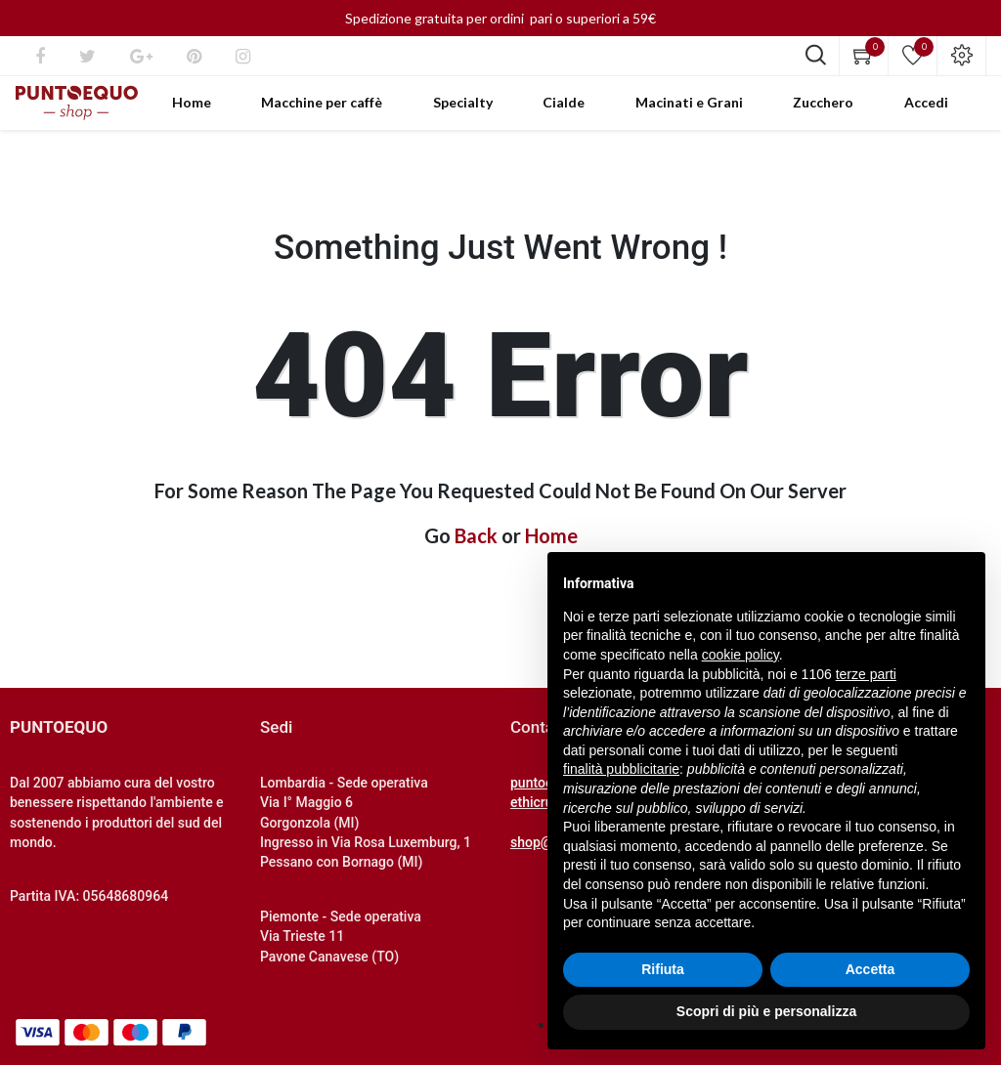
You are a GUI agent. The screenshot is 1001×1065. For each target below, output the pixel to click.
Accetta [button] (870, 969)
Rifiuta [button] (662, 969)
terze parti (866, 674)
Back (476, 560)
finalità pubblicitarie (621, 769)
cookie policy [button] (740, 654)
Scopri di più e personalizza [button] (766, 1011)
